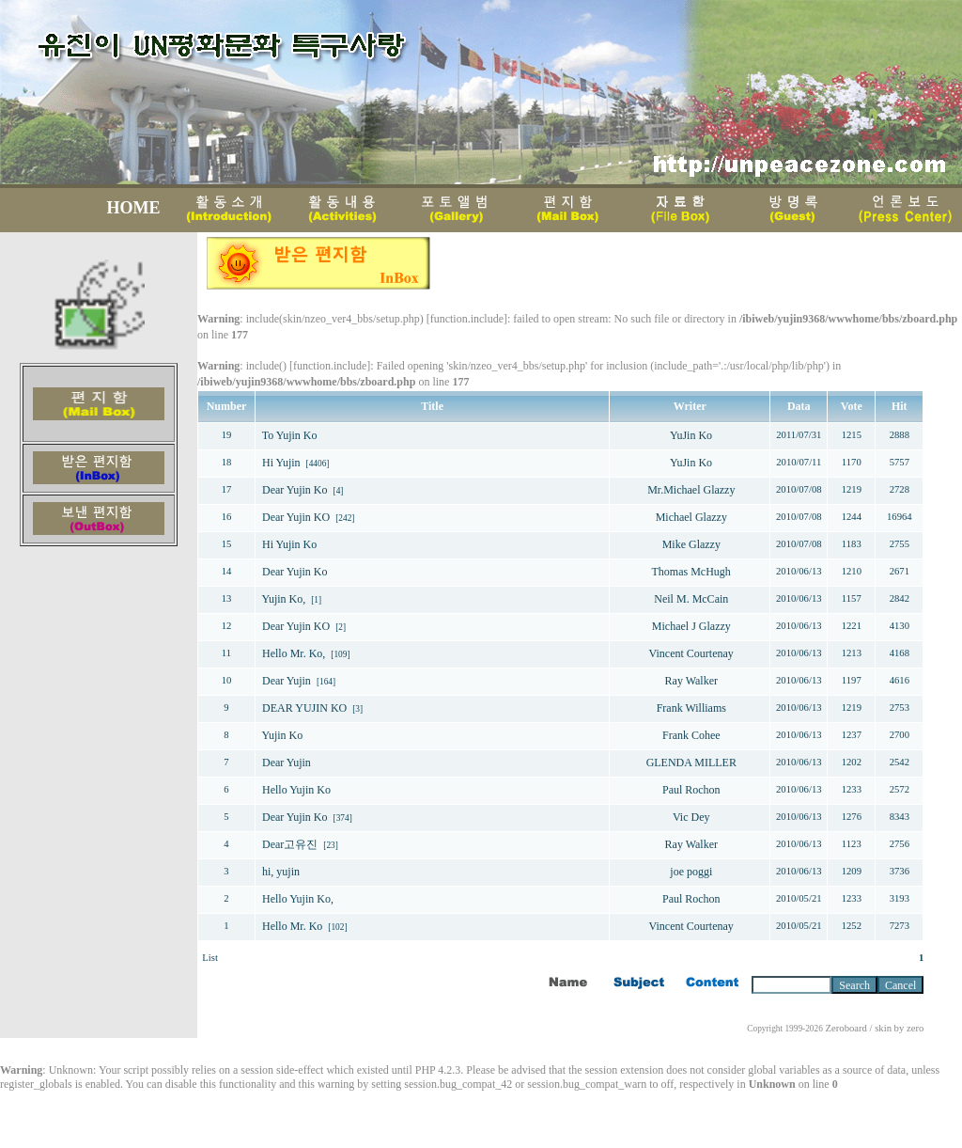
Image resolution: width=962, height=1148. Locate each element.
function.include (467, 318)
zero (915, 1028)
